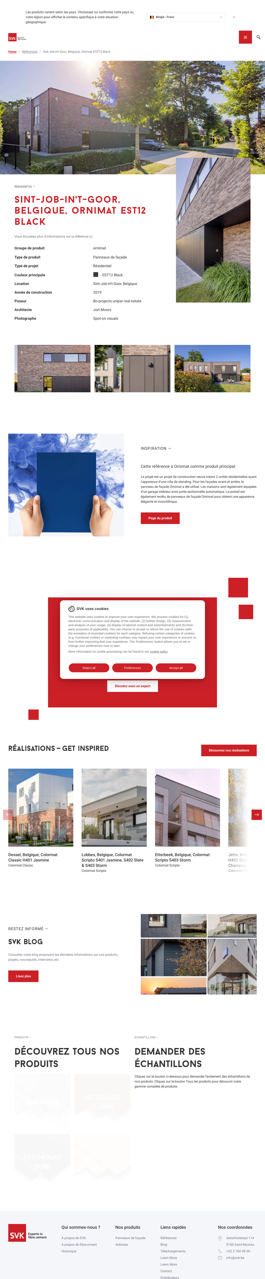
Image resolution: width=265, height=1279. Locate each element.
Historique (68, 1251)
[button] (257, 815)
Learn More (168, 1258)
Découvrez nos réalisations (229, 750)
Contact (166, 1271)
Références (168, 1238)
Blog (163, 1245)
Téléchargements (173, 1251)
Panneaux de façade (130, 1238)
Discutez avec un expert (132, 686)
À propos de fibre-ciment (79, 1245)
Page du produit (160, 518)
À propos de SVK (73, 1238)
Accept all (176, 668)
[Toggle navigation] (245, 37)
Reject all (89, 668)
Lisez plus (23, 976)
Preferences (132, 668)
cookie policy (158, 651)
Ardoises (121, 1245)
